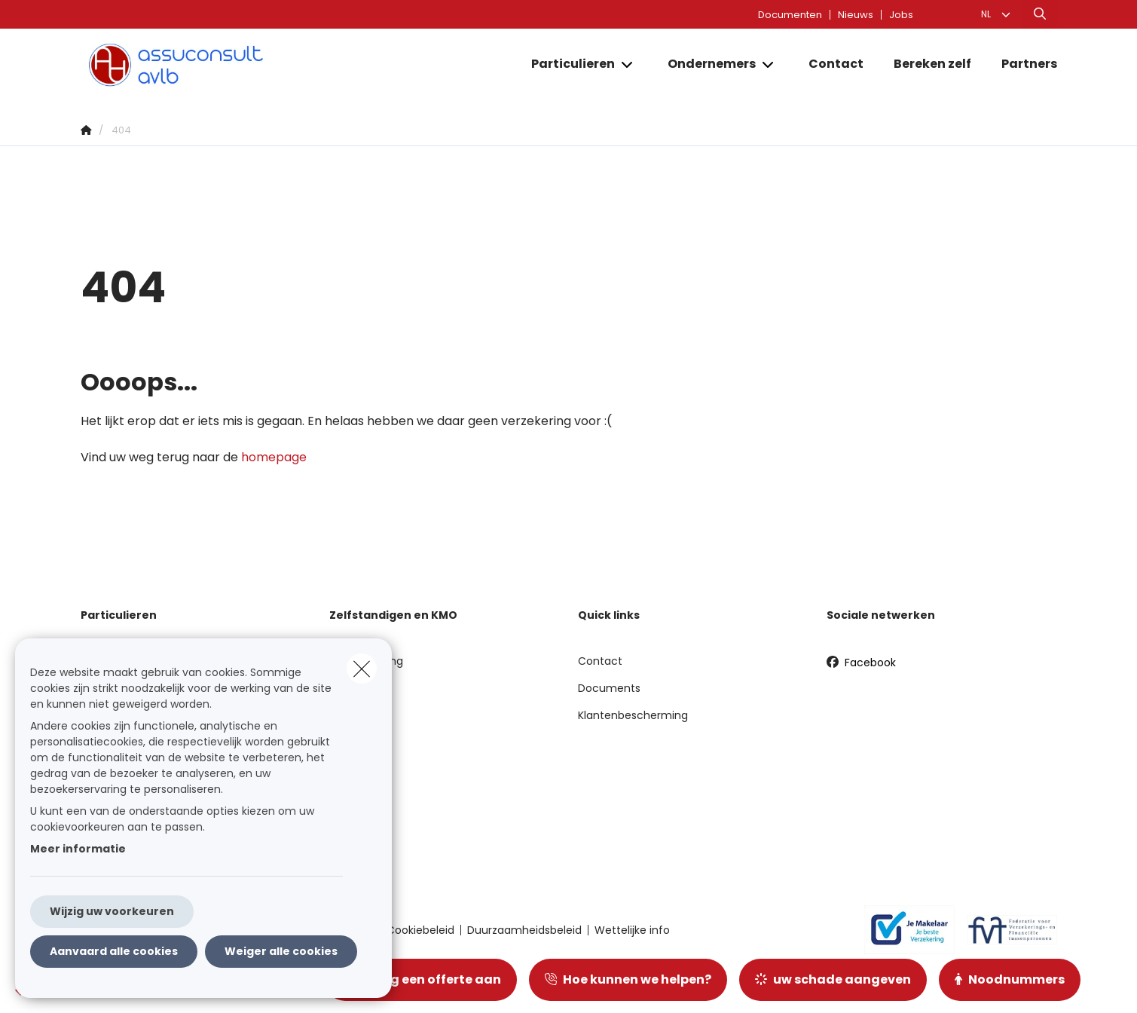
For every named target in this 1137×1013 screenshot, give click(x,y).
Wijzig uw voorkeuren (112, 911)
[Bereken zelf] (932, 64)
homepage (274, 457)
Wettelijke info (632, 930)
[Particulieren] (567, 64)
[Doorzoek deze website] (1039, 14)
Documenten (790, 15)
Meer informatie (78, 848)
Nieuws (855, 15)
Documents (609, 688)
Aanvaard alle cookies (114, 951)
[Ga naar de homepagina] (231, 64)
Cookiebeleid (420, 930)
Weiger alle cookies (281, 951)
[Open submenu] (628, 64)
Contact (600, 661)
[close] (362, 668)
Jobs (901, 15)
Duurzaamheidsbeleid (524, 930)
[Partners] (1021, 64)
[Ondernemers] (706, 64)
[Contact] (836, 64)
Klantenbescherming (633, 715)
